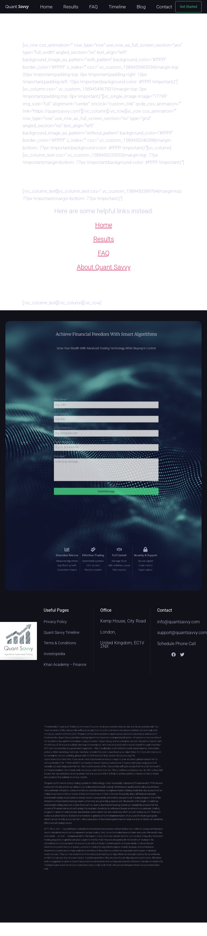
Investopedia (54, 654)
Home (46, 6)
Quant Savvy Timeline (61, 632)
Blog (141, 6)
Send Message (106, 477)
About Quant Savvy (103, 267)
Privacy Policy (55, 622)
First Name (75, 415)
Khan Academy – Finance (65, 664)
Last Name (75, 424)
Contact (164, 6)
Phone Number (77, 444)
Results (70, 6)
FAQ (93, 6)
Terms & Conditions (60, 643)
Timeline (117, 6)
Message (75, 453)
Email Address (77, 434)
